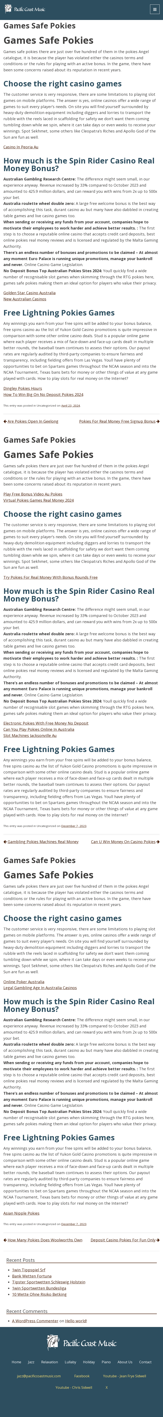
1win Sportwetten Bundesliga (39, 1288)
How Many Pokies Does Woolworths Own (45, 1239)
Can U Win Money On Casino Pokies (123, 841)
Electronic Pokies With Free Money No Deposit (46, 723)
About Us (125, 1362)
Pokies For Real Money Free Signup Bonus (117, 421)
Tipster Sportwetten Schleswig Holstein (48, 1282)
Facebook (82, 1376)
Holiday (89, 1362)
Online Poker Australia (23, 981)
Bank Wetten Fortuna (32, 1276)
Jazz (31, 1362)
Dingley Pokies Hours (22, 388)
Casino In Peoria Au (20, 146)
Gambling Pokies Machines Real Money (43, 841)
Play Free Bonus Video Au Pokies (32, 494)
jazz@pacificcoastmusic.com (39, 1376)
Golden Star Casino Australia (29, 292)
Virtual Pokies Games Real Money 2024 (38, 500)
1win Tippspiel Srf (28, 1269)
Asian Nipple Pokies (21, 1213)
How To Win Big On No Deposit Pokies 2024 (43, 394)
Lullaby (70, 1362)
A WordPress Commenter (35, 1320)
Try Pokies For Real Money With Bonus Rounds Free (50, 577)
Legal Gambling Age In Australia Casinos (40, 987)
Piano (106, 1362)
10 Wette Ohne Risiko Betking (39, 1294)
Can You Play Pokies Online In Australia (38, 729)
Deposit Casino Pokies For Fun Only (123, 1239)
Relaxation (49, 1362)
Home (16, 1362)
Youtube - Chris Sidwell (74, 1387)
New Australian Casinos (24, 298)
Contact (145, 1362)
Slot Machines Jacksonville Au (30, 735)
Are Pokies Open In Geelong (33, 421)
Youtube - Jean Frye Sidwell (124, 1376)
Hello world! (76, 1320)
